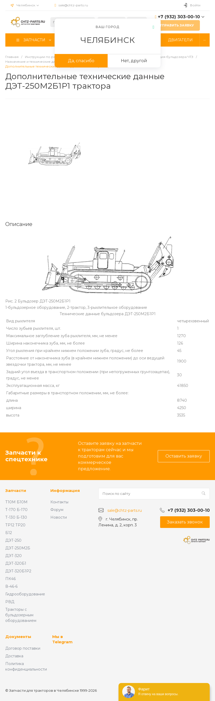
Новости (58, 517)
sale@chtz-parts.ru (73, 5)
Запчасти (15, 490)
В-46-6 (11, 586)
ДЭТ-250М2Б (17, 548)
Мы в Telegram (62, 639)
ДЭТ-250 (13, 540)
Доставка (14, 656)
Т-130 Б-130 (16, 517)
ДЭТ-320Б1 (15, 563)
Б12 (8, 532)
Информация (65, 490)
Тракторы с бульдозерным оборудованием (20, 615)
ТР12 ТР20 (15, 525)
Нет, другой (134, 60)
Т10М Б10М (16, 502)
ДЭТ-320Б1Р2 (18, 571)
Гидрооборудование (25, 594)
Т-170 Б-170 (16, 509)
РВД (9, 601)
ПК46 (10, 578)
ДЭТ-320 (13, 555)
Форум (56, 509)
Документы (18, 636)
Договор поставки (22, 648)
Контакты (59, 502)
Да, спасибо (81, 60)
